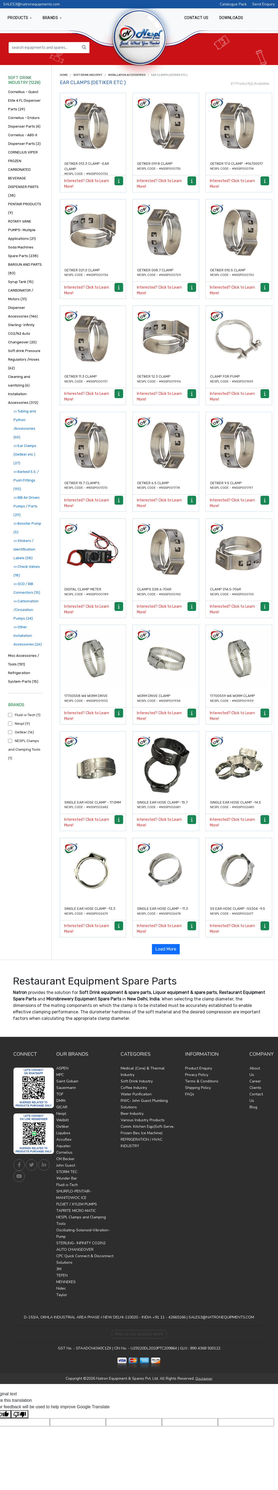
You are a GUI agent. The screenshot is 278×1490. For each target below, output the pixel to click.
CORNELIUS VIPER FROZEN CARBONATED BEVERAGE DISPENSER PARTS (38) (23, 173)
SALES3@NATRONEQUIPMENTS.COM (221, 1317)
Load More (165, 949)
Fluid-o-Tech (67, 1184)
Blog (253, 1107)
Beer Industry (132, 1113)
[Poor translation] (19, 1414)
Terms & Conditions (201, 1081)
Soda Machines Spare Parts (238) (23, 251)
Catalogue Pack (233, 4)
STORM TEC (66, 1171)
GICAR (61, 1107)
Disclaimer (204, 1378)
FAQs (189, 1094)
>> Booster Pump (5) (27, 527)
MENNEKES (66, 1281)
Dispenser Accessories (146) (23, 312)
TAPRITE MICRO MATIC (76, 1210)
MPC (60, 1074)
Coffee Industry (134, 1087)
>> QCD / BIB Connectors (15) (26, 588)
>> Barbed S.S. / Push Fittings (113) (26, 480)
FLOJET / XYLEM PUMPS (76, 1204)
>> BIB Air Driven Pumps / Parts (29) (26, 506)
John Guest (65, 1165)
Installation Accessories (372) (23, 398)
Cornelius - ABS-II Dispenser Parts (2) (24, 139)
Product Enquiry (198, 1068)
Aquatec (63, 1146)
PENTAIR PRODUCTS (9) (24, 208)
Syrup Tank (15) (20, 282)
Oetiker (62, 1126)
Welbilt (62, 1120)
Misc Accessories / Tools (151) (23, 660)
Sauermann (66, 1087)
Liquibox (63, 1133)
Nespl (61, 1113)
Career (255, 1081)
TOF (59, 1094)
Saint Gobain (67, 1081)
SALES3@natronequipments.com (31, 4)
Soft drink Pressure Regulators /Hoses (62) (24, 359)
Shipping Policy (198, 1087)
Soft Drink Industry (87, 75)
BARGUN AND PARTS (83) (25, 268)
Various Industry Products (143, 1120)
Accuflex (63, 1139)
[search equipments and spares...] (44, 47)
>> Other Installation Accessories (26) (27, 635)
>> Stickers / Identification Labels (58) (24, 549)
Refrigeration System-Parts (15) (23, 677)
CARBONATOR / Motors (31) (20, 294)
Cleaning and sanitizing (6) (19, 381)
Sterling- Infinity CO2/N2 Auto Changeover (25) (22, 333)
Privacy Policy (196, 1074)
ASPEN (62, 1068)
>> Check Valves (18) (26, 571)
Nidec (61, 1288)
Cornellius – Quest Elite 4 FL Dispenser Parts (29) (24, 100)
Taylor (61, 1294)
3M (58, 1269)
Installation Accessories (126, 75)
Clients (255, 1087)
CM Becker (65, 1158)
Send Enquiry (263, 4)
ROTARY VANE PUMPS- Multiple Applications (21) (22, 230)
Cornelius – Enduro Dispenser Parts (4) (24, 122)
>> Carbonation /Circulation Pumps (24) (26, 609)
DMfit (60, 1100)
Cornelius (64, 1152)
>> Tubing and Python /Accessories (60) (24, 424)
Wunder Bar (66, 1178)
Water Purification (136, 1094)
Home (64, 75)
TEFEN (62, 1275)
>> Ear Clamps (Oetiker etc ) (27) (24, 454)
